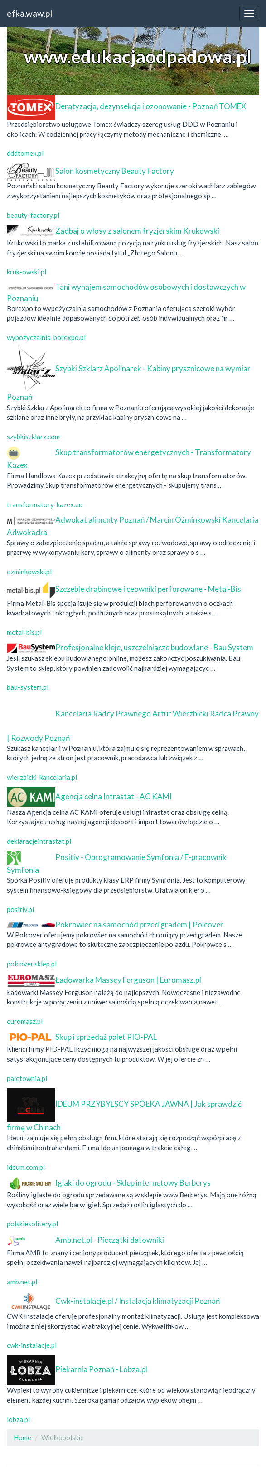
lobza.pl (18, 1419)
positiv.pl (20, 909)
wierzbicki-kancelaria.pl (42, 777)
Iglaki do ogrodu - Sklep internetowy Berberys (133, 1182)
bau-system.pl (27, 687)
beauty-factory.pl (33, 215)
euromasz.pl (25, 1021)
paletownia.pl (27, 1078)
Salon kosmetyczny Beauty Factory (114, 171)
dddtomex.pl (25, 153)
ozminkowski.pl (29, 571)
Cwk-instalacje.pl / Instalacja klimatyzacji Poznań (137, 1300)
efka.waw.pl (29, 13)
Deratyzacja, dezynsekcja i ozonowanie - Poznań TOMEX (150, 106)
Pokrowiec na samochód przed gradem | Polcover (139, 924)
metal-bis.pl (24, 632)
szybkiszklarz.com (33, 436)
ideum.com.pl (26, 1167)
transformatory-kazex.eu (44, 504)
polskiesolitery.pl (32, 1224)
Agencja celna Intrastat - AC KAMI (113, 796)
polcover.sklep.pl (32, 964)
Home (22, 1437)
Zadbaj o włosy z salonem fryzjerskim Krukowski (137, 230)
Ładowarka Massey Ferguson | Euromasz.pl (128, 980)
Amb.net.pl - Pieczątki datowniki (109, 1239)
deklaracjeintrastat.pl (39, 841)
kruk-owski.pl (26, 272)
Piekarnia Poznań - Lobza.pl (101, 1369)
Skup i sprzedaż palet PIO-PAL (106, 1037)
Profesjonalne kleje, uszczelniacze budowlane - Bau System (154, 647)
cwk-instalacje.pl (32, 1345)
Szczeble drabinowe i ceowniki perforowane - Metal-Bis (148, 589)
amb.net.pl (22, 1282)
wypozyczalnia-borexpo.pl (46, 337)
